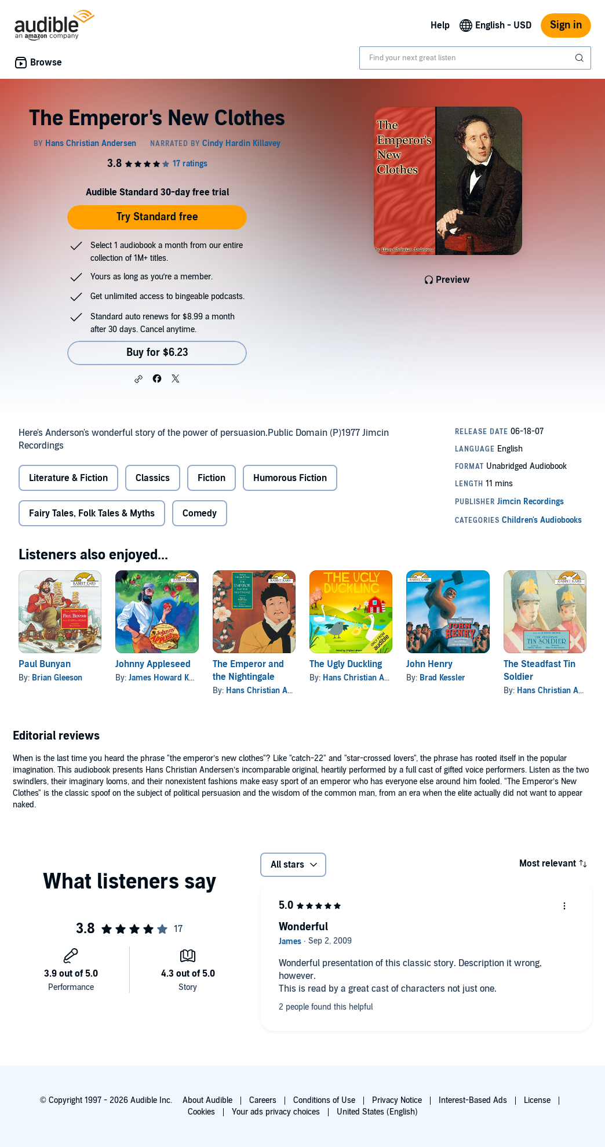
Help (440, 25)
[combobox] (475, 58)
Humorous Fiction (290, 478)
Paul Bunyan (45, 664)
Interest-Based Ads (473, 1100)
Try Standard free (157, 217)
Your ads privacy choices (276, 1112)
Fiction (211, 478)
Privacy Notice (397, 1100)
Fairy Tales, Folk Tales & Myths (92, 513)
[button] (138, 379)
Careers (262, 1100)
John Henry (429, 664)
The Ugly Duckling (345, 664)
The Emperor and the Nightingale (248, 670)
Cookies (201, 1112)
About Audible (207, 1100)
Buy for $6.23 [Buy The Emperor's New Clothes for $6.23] (157, 353)
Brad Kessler (442, 678)
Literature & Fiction (68, 478)
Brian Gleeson (57, 678)
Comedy (200, 513)
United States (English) (377, 1112)
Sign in (566, 25)
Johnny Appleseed (153, 664)
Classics (153, 478)
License (537, 1100)
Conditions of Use (324, 1100)
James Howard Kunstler (171, 678)
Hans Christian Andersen (271, 691)
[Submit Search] (580, 58)
